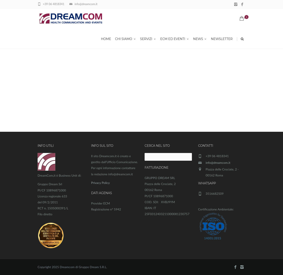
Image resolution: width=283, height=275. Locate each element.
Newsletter (222, 39)
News (200, 39)
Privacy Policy (100, 183)
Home (106, 39)
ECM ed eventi (174, 39)
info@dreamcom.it (218, 162)
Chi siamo (125, 39)
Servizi (148, 39)
